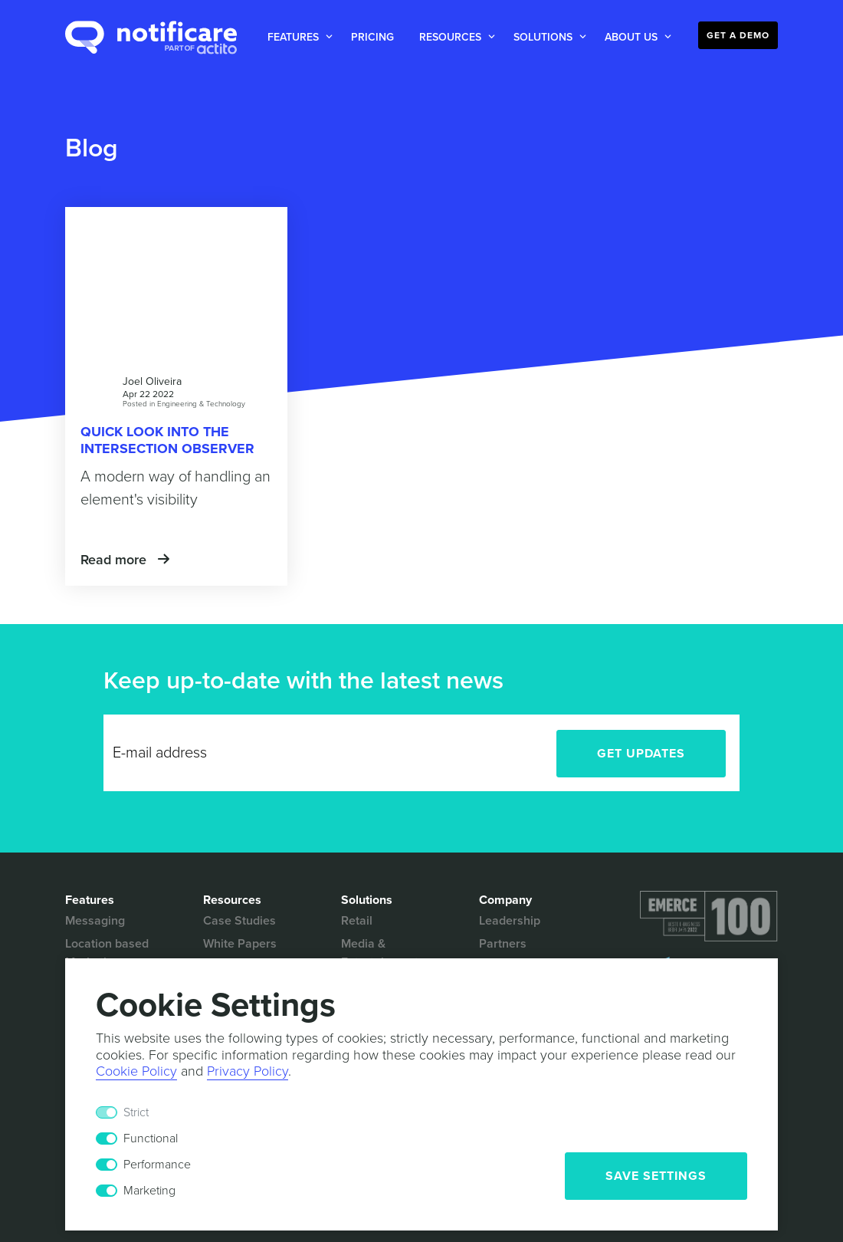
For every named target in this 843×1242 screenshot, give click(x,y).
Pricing (372, 37)
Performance (157, 1164)
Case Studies (239, 920)
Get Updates (641, 753)
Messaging (95, 920)
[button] (297, 37)
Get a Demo (738, 35)
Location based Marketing (107, 953)
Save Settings (656, 1176)
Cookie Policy (136, 1071)
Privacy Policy (247, 1071)
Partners (502, 943)
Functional (150, 1138)
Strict (136, 1112)
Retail (356, 920)
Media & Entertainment (379, 953)
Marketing (149, 1190)
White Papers (240, 943)
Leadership (509, 920)
